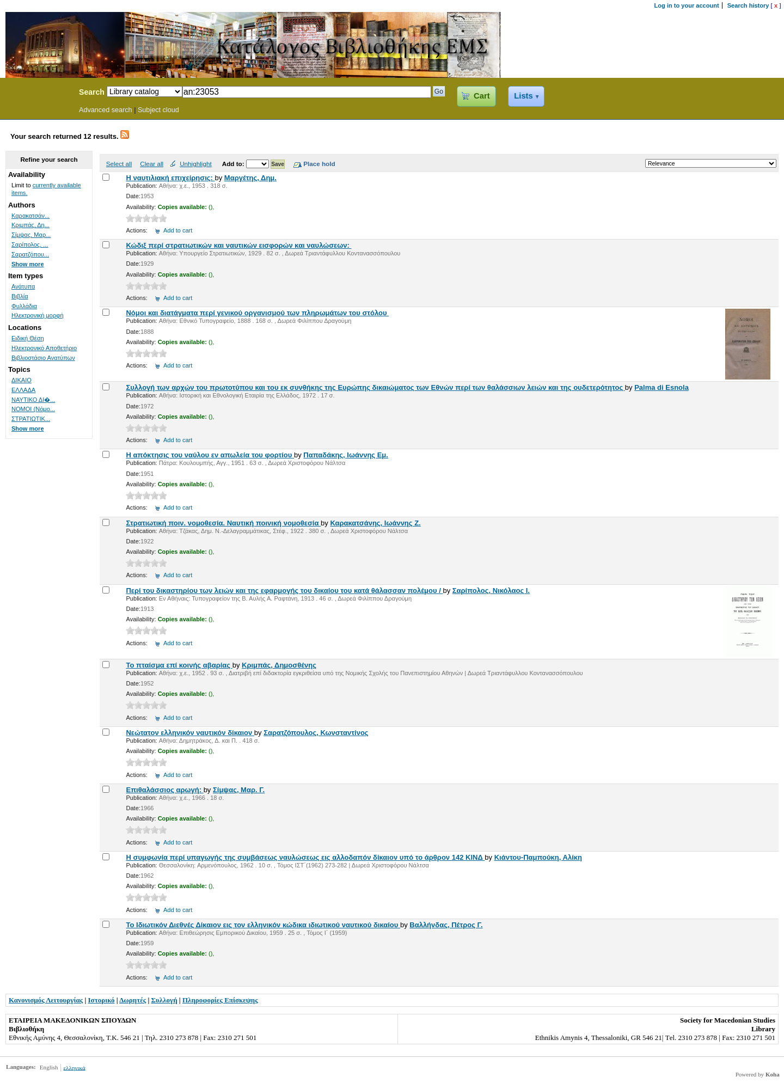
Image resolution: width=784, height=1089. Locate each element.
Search (92, 92)
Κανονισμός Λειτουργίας (46, 1000)
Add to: (234, 163)
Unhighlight (195, 163)
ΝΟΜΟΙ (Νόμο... (33, 409)
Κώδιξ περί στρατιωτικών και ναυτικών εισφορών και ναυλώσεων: (238, 245)
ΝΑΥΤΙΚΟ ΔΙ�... (33, 399)
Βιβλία (19, 296)
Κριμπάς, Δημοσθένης (279, 665)
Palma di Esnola (661, 387)
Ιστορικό (101, 1000)
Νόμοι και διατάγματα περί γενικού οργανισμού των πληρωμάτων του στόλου (257, 313)
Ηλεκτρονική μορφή (37, 315)
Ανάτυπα (23, 286)
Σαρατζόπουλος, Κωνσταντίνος (316, 733)
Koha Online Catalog (36, 94)
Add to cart (177, 230)
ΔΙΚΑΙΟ (21, 380)
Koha (772, 1074)
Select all (119, 163)
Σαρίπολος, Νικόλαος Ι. (491, 590)
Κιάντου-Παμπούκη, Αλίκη (538, 857)
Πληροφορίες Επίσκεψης (220, 1000)
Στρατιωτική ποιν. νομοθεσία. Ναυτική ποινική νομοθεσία (223, 523)
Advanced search (105, 110)
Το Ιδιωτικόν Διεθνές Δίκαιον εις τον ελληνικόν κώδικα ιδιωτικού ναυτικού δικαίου (263, 925)
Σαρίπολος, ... (29, 244)
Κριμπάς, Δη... (30, 225)
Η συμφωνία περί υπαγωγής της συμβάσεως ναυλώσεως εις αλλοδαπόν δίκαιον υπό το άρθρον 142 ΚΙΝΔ (305, 857)
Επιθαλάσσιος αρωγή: (164, 790)
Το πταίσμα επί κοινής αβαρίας (179, 665)
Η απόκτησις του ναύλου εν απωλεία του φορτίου (210, 455)
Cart (481, 95)
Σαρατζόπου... (30, 254)
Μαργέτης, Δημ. (250, 178)
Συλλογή (164, 1000)
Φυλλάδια (24, 306)
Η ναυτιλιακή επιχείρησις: (170, 178)
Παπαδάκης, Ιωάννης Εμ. (345, 455)
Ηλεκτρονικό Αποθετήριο (44, 348)
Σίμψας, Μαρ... (31, 234)
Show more (27, 264)
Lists (523, 95)
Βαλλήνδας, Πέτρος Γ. (445, 925)
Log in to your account (686, 5)
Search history (748, 5)
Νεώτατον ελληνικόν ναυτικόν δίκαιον (190, 733)
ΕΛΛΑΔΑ (23, 390)
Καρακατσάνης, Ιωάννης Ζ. (375, 523)
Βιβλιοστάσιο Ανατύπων (43, 357)
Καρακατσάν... (30, 215)
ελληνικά (74, 1067)
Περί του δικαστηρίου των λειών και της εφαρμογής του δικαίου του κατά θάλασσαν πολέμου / (284, 590)
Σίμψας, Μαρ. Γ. (239, 790)
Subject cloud (158, 110)
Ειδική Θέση (27, 338)
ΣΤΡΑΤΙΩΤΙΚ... (30, 418)
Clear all (151, 163)
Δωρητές (132, 1000)
